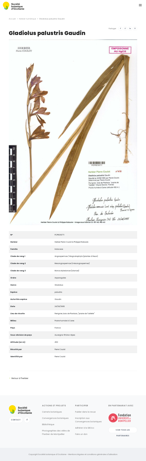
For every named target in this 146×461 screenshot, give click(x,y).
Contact (16, 420)
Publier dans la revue (85, 411)
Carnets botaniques (52, 411)
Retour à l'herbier (18, 378)
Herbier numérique (27, 19)
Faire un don (81, 434)
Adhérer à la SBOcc (84, 427)
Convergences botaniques (55, 418)
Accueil (12, 19)
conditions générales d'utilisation (102, 454)
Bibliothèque (48, 424)
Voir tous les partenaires (123, 431)
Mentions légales (76, 454)
